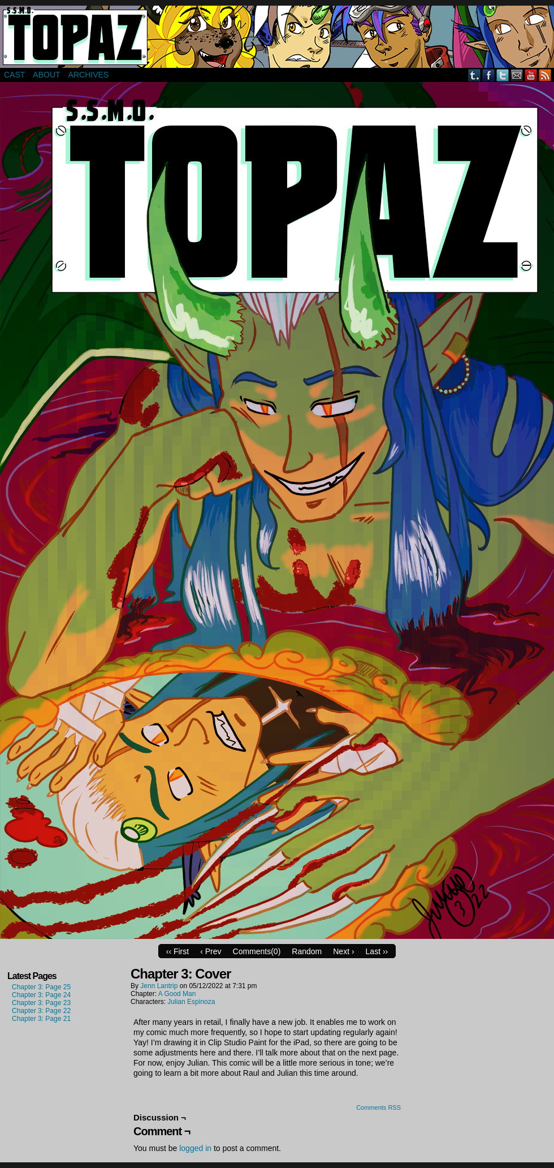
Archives (88, 74)
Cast (14, 74)
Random (307, 951)
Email (517, 75)
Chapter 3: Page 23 (41, 1003)
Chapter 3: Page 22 (41, 1011)
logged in (195, 1148)
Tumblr (475, 75)
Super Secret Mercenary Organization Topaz (277, 37)
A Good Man (177, 994)
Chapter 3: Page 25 (41, 987)
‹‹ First (177, 951)
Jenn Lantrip (159, 986)
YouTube (531, 75)
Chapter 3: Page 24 (41, 995)
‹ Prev (210, 951)
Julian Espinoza (191, 1002)
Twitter (503, 75)
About (46, 74)
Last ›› (377, 951)
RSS (545, 75)
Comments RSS (378, 1107)
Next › (343, 951)
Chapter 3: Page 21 (41, 1019)
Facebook (489, 75)
